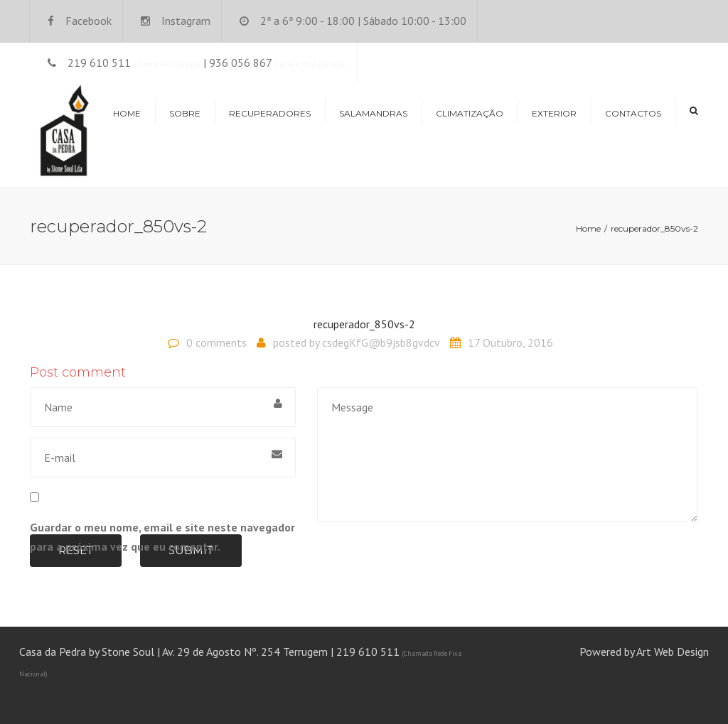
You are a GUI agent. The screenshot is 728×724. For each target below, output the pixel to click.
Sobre (184, 113)
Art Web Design (672, 651)
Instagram (185, 20)
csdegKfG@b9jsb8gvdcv (381, 342)
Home (127, 113)
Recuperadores (270, 113)
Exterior (554, 113)
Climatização (469, 113)
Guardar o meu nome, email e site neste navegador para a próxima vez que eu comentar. (162, 536)
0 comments (216, 342)
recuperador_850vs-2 (364, 324)
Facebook (88, 20)
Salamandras (373, 113)
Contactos (633, 113)
